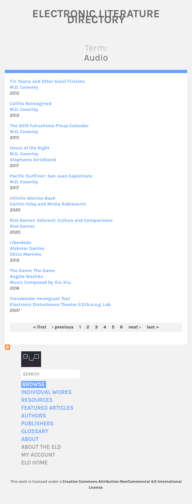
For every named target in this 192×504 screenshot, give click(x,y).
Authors (33, 416)
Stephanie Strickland (33, 159)
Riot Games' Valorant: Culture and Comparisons (61, 220)
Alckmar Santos (27, 248)
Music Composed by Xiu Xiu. (40, 282)
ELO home (34, 463)
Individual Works (46, 392)
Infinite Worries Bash (32, 198)
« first (39, 327)
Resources (36, 400)
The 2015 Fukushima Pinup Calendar (49, 126)
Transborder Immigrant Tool (40, 298)
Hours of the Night (30, 148)
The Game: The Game (32, 270)
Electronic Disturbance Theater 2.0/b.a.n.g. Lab (60, 304)
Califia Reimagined (30, 103)
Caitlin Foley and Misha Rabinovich (48, 204)
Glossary (35, 431)
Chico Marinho (25, 254)
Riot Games (22, 226)
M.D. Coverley (24, 87)
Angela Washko (26, 276)
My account (38, 455)
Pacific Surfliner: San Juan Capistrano (51, 176)
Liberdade (20, 242)
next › (134, 327)
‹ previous (62, 327)
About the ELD (41, 447)
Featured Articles (47, 408)
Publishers (37, 423)
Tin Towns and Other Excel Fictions (47, 81)
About (29, 439)
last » (153, 327)
